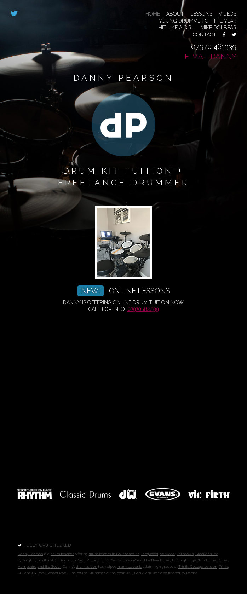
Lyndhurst (45, 560)
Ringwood (149, 554)
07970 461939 (213, 46)
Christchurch (65, 560)
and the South (49, 567)
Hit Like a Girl (176, 27)
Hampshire (27, 567)
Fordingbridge (184, 560)
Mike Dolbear (218, 27)
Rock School (47, 573)
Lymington (26, 560)
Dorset (223, 560)
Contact (204, 35)
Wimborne (207, 560)
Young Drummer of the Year (197, 21)
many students (129, 567)
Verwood (167, 554)
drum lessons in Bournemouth (114, 554)
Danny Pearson (30, 554)
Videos (227, 14)
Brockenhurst (206, 554)
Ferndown (185, 554)
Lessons (201, 14)
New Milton (87, 560)
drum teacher (62, 554)
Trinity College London (197, 567)
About (175, 14)
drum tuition (86, 567)
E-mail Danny (210, 56)
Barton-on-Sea (129, 560)
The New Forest (156, 560)
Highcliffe (107, 560)
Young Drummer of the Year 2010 (104, 573)
